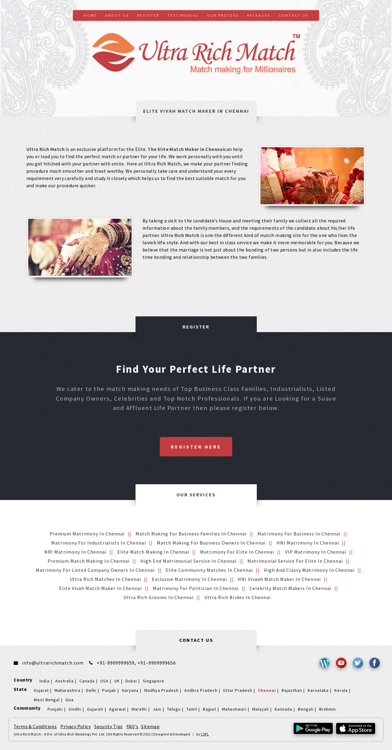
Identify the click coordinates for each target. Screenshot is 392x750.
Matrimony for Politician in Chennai (196, 588)
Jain (157, 709)
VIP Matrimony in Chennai (315, 552)
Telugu (174, 709)
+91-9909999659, (117, 663)
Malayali (260, 709)
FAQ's (132, 726)
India (44, 681)
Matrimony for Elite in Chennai (237, 552)
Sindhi (75, 709)
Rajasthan (292, 690)
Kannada (283, 709)
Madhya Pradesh (161, 690)
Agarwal (117, 709)
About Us (117, 15)
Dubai (131, 681)
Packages (258, 15)
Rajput (209, 709)
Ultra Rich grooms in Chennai (158, 597)
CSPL (205, 734)
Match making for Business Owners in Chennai (211, 543)
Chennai (267, 690)
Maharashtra (67, 690)
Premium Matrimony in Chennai (87, 534)
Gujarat (41, 690)
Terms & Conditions (35, 726)
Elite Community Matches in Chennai (209, 570)
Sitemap (150, 726)
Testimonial (183, 15)
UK (117, 681)
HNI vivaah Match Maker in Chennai (279, 579)
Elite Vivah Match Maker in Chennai (100, 588)
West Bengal (47, 699)
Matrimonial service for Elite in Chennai (295, 561)
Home (90, 15)
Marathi (139, 709)
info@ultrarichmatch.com (53, 663)
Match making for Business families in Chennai (191, 534)
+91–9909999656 (156, 663)
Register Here (196, 447)
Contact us (293, 15)
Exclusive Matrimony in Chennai (189, 579)
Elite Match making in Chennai (153, 552)
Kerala (341, 690)
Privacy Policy (75, 726)
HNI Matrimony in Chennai (307, 543)
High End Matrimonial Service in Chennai (188, 561)
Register (148, 15)
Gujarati (95, 709)
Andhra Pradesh (200, 690)
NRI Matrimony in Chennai (75, 552)
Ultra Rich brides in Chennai (237, 597)
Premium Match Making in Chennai (88, 561)
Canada (87, 681)
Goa (69, 699)
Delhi (91, 690)
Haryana (130, 690)
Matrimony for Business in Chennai (298, 534)
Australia (64, 681)
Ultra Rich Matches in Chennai (105, 579)
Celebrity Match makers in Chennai (290, 588)
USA (104, 681)
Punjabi (55, 709)
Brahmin (327, 709)
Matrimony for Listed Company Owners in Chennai (95, 570)
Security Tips (108, 726)
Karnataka (318, 690)
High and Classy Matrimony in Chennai (309, 570)
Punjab (109, 690)
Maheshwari (234, 709)
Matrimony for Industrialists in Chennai (98, 543)
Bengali (305, 709)
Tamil (191, 709)
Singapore (153, 681)
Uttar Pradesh (237, 690)
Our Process (223, 15)
